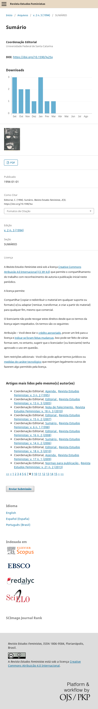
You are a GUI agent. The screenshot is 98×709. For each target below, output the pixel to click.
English (11, 513)
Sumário (51, 423)
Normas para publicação (62, 463)
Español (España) (17, 519)
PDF (12, 162)
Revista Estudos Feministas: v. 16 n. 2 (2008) (47, 433)
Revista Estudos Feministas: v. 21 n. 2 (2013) (52, 465)
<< (7, 474)
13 (47, 474)
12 (43, 474)
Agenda (51, 391)
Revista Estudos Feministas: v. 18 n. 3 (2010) (49, 409)
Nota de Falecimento (59, 407)
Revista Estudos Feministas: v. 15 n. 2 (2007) (47, 417)
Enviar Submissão (20, 489)
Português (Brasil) (18, 525)
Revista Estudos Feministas (27, 4)
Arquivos (22, 15)
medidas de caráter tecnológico (22, 361)
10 (35, 474)
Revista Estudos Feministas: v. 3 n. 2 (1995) (46, 393)
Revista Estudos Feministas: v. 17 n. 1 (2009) (46, 457)
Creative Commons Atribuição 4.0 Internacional (44, 663)
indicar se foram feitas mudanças (34, 338)
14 (51, 474)
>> (62, 474)
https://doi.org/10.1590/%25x (33, 57)
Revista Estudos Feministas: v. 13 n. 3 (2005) (47, 401)
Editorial (51, 399)
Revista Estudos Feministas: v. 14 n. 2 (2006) (47, 441)
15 (55, 474)
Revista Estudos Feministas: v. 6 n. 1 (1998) (47, 425)
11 (39, 474)
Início (9, 15)
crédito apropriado (49, 333)
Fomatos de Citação (18, 211)
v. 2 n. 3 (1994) (41, 15)
